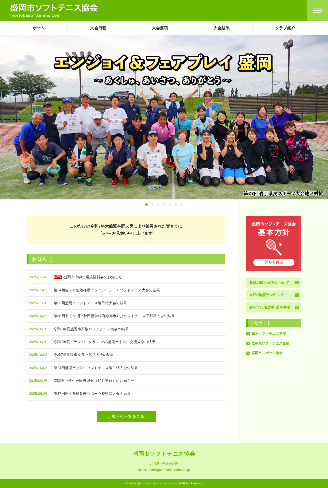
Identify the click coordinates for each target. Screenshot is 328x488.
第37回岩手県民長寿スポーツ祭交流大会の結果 (92, 394)
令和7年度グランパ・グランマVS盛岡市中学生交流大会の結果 (104, 342)
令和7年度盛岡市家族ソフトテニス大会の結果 (91, 329)
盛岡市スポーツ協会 (267, 353)
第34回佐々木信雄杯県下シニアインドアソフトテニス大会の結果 (107, 290)
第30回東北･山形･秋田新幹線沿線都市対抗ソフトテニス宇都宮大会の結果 (114, 316)
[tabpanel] (164, 117)
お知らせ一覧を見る (126, 416)
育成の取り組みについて (269, 283)
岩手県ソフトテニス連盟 (271, 343)
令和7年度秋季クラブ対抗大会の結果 (84, 355)
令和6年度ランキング (266, 295)
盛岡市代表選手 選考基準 (269, 307)
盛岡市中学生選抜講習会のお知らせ (88, 277)
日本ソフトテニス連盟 (269, 333)
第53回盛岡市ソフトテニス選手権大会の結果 (90, 303)
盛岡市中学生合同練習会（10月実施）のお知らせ (94, 381)
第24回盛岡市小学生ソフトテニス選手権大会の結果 (96, 368)
